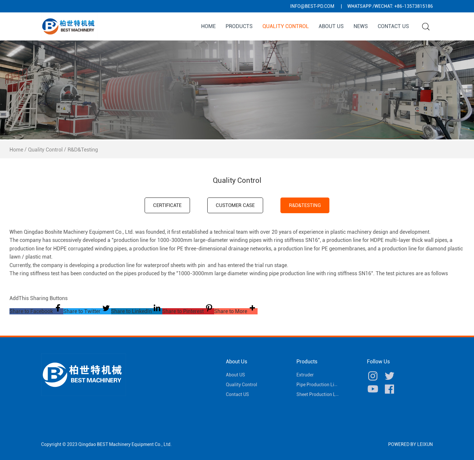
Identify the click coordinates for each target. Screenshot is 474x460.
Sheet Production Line (319, 394)
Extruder (305, 374)
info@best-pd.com (312, 6)
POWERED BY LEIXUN (410, 444)
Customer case (235, 205)
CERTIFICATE (167, 205)
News (361, 26)
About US (331, 26)
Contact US (393, 26)
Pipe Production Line (317, 384)
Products (239, 26)
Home (208, 26)
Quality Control (285, 26)
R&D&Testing (83, 150)
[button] (36, 311)
